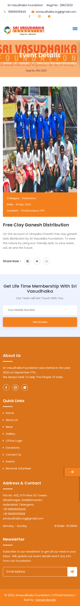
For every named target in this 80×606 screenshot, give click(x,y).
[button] (74, 28)
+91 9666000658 (14, 514)
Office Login (12, 441)
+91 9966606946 (14, 509)
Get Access (40, 322)
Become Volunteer (17, 468)
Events (24, 63)
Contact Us (12, 455)
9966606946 (17, 12)
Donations (11, 448)
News (8, 427)
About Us (10, 420)
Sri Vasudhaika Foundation (25, 5)
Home (7, 63)
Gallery (9, 434)
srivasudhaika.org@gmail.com (56, 12)
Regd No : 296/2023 (60, 5)
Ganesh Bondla (45, 600)
